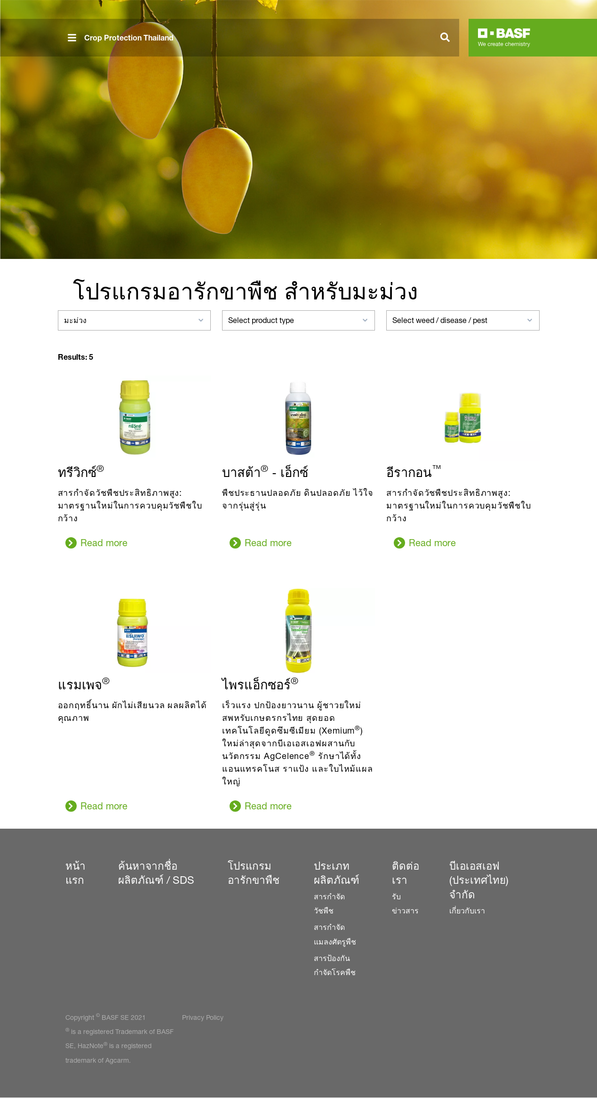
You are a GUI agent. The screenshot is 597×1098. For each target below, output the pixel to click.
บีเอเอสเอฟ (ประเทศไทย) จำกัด (479, 880)
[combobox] (134, 320)
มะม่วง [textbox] (75, 320)
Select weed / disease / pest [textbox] (439, 320)
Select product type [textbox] (261, 320)
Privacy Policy (202, 1017)
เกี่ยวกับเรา (467, 910)
